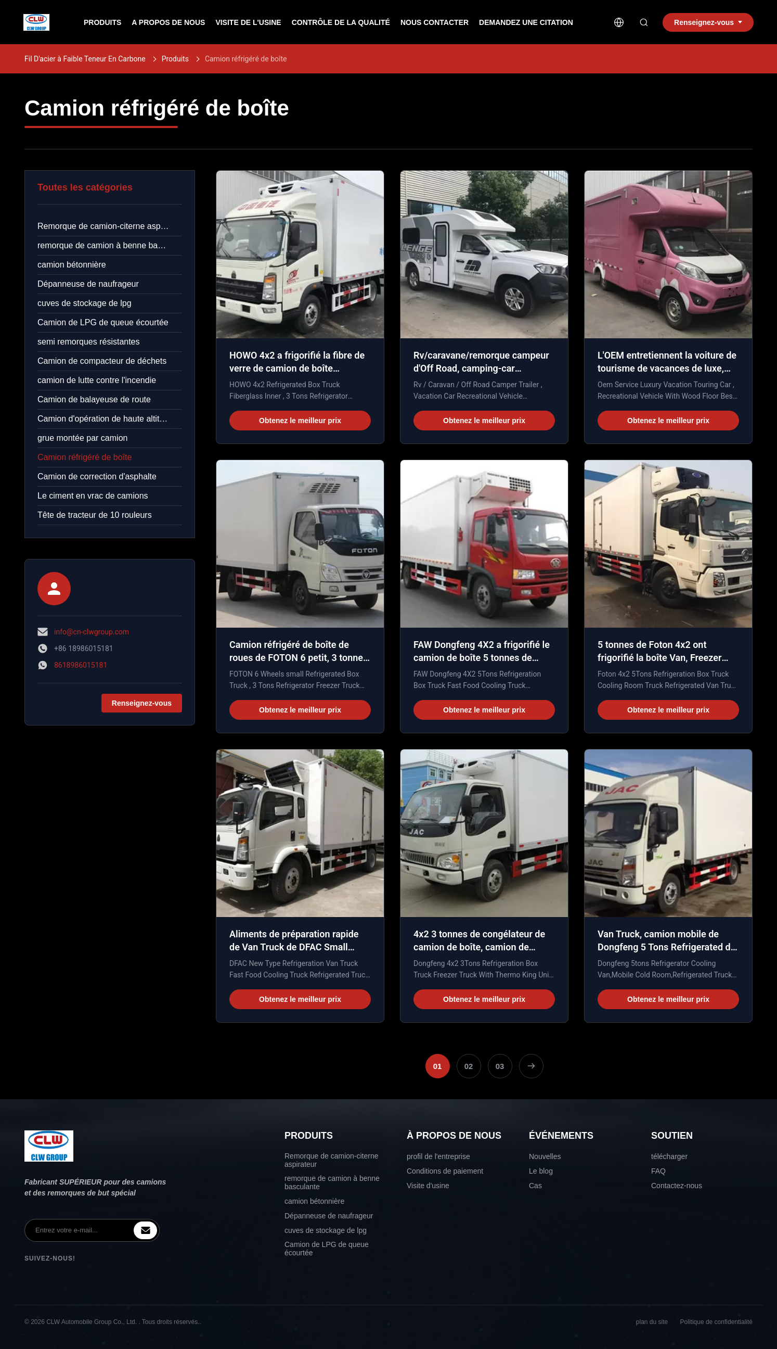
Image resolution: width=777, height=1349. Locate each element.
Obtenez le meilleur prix (300, 420)
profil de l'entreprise (438, 1156)
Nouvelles (545, 1156)
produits (102, 22)
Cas (535, 1185)
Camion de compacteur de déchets (101, 361)
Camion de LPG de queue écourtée (103, 322)
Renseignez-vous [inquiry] (708, 22)
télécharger (669, 1156)
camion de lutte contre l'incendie (96, 380)
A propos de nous (168, 22)
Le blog (541, 1171)
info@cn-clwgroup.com (91, 632)
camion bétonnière (71, 264)
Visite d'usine (428, 1185)
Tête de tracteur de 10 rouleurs (94, 515)
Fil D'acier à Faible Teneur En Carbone (85, 59)
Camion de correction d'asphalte (97, 476)
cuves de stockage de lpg (84, 303)
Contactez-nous (676, 1185)
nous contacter (434, 22)
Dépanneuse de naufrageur (88, 283)
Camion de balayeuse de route (94, 399)
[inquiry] (145, 1230)
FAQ (658, 1171)
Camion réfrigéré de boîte (84, 457)
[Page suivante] (531, 1066)
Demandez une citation (526, 22)
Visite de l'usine (248, 22)
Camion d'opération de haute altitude (105, 418)
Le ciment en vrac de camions (92, 495)
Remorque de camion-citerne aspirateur (109, 226)
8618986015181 (80, 665)
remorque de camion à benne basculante (109, 245)
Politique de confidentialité (716, 1322)
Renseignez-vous (142, 703)
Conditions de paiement (445, 1171)
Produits (175, 59)
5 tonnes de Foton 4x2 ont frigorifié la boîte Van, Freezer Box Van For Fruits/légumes (659, 657)
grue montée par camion (82, 438)
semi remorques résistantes (88, 341)
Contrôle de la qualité (341, 22)
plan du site (652, 1322)
